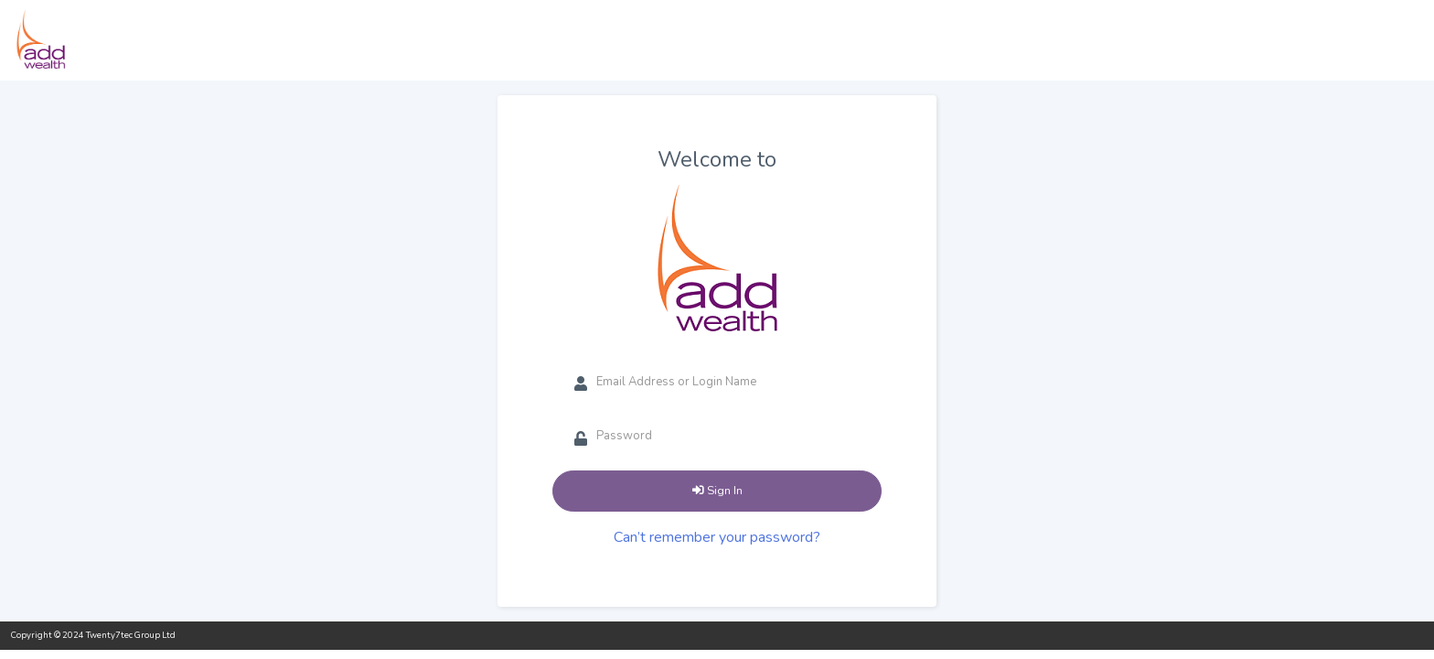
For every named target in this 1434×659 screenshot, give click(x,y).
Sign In (717, 490)
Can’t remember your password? (717, 537)
